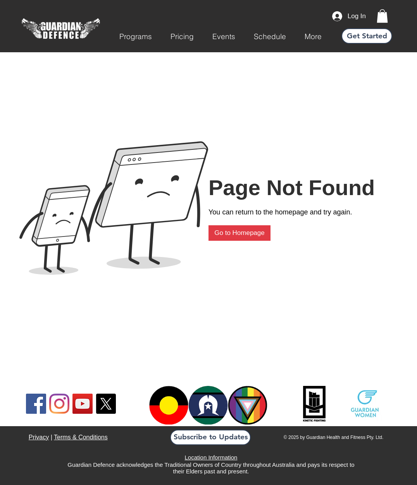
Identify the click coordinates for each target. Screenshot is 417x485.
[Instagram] (59, 404)
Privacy (39, 437)
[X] (106, 404)
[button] (135, 36)
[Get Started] (366, 36)
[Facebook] (36, 404)
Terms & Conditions (81, 437)
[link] (382, 16)
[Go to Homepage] (239, 233)
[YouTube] (82, 404)
